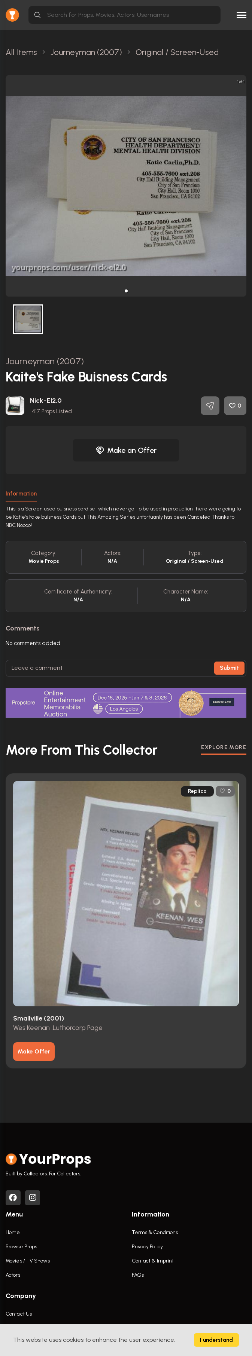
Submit (229, 668)
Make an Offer (126, 450)
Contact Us (19, 1314)
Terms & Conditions (155, 1232)
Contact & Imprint (153, 1261)
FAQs (138, 1275)
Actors (13, 1275)
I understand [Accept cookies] (216, 1340)
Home (13, 1232)
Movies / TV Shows (28, 1261)
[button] (126, 290)
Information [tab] (21, 493)
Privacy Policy (147, 1246)
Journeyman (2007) (45, 361)
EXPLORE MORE (223, 747)
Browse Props (21, 1246)
